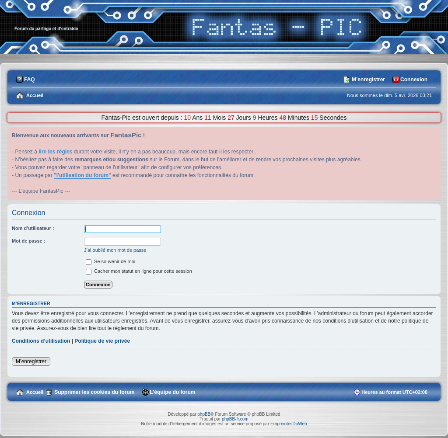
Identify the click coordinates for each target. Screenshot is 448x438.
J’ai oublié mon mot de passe (115, 250)
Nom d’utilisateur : (33, 228)
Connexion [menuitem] (413, 79)
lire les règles (55, 152)
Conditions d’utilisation (41, 341)
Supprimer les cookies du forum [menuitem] (94, 392)
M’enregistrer (31, 361)
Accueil (34, 392)
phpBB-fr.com (235, 419)
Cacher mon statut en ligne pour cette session (139, 271)
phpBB (203, 414)
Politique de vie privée (102, 341)
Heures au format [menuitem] (394, 392)
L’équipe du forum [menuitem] (173, 392)
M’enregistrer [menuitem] (368, 79)
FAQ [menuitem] (29, 79)
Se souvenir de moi (110, 261)
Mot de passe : (28, 240)
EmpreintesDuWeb (288, 423)
